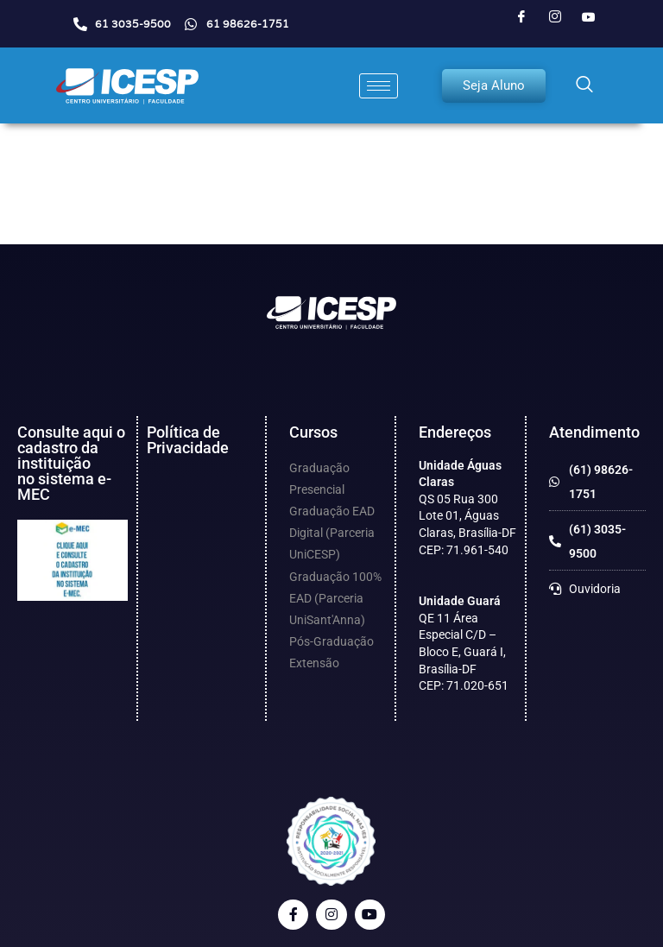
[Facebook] (521, 17)
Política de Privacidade (188, 440)
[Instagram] (555, 17)
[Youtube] (589, 17)
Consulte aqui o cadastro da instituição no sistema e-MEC (71, 463)
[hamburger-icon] (378, 85)
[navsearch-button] (584, 85)
